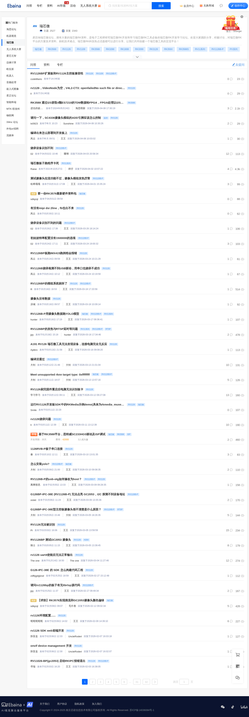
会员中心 (189, 5)
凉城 (32, 304)
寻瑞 (32, 666)
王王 (63, 138)
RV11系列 (66, 163)
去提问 (238, 64)
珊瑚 (66, 153)
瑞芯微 (82, 194)
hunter (33, 319)
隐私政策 (79, 703)
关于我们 (45, 703)
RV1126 (89, 74)
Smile (33, 410)
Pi (31, 530)
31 (137, 681)
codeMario (36, 79)
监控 (106, 118)
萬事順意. (35, 484)
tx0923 (34, 123)
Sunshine (68, 123)
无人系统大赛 (88, 5)
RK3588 (131, 103)
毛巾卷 (72, 606)
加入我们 (97, 703)
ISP (128, 434)
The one (35, 560)
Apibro (34, 349)
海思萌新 (80, 108)
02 (31, 153)
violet (33, 500)
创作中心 (238, 5)
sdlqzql (34, 199)
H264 (86, 540)
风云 (32, 138)
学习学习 (35, 395)
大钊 (32, 364)
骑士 (32, 545)
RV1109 (99, 74)
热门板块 (12, 22)
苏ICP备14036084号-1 (142, 710)
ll (31, 93)
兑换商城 (208, 5)
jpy (32, 334)
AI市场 (61, 5)
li (31, 424)
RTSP (108, 329)
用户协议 (62, 703)
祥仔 (70, 168)
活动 (73, 5)
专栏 (39, 5)
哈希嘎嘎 (35, 184)
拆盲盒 (34, 636)
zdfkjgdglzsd (37, 575)
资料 (50, 5)
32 (146, 681)
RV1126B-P (111, 74)
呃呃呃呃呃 (36, 621)
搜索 (161, 5)
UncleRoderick (76, 636)
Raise (33, 169)
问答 (29, 5)
